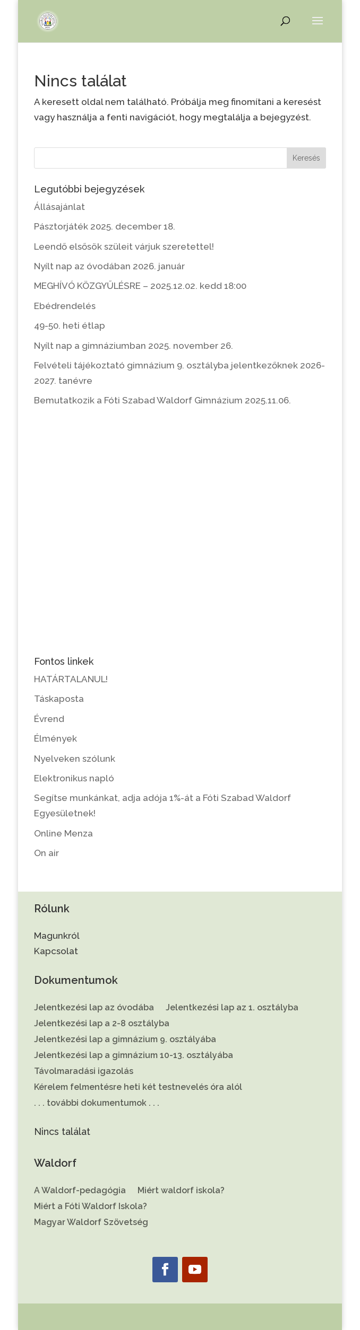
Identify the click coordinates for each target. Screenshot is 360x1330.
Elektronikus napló (74, 778)
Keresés (306, 158)
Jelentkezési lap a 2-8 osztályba (101, 1024)
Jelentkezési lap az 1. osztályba (232, 1008)
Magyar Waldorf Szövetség (91, 1223)
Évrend (49, 719)
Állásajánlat (59, 206)
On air (46, 853)
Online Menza (63, 833)
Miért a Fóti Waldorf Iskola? (90, 1207)
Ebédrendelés (65, 306)
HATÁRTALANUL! (71, 679)
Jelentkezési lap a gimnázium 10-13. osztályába (133, 1056)
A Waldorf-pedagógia (80, 1191)
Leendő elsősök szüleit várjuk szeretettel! (124, 246)
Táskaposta (59, 698)
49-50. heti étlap (69, 325)
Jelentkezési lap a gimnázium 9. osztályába (125, 1040)
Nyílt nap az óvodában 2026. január (109, 266)
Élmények (55, 738)
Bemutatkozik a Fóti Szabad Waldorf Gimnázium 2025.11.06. (162, 400)
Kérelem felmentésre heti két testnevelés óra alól (138, 1088)
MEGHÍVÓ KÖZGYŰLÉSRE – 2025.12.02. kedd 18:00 (140, 285)
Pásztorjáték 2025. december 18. (104, 226)
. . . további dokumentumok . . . (96, 1103)
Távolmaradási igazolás (83, 1072)
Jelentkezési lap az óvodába (94, 1008)
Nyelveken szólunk (74, 758)
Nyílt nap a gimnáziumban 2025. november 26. (133, 345)
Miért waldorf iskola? (181, 1191)
